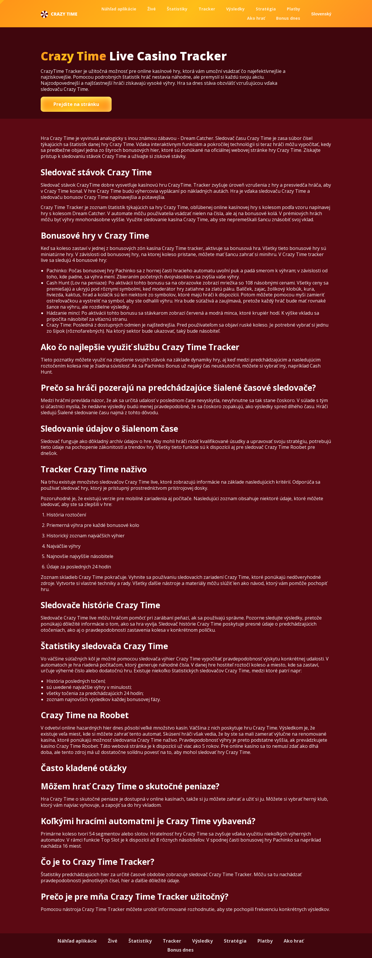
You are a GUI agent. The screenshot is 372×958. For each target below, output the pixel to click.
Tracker (206, 9)
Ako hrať (256, 18)
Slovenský (321, 14)
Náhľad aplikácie (118, 9)
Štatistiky (177, 9)
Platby (293, 9)
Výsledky (235, 9)
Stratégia (266, 9)
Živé (151, 9)
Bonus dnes (288, 18)
